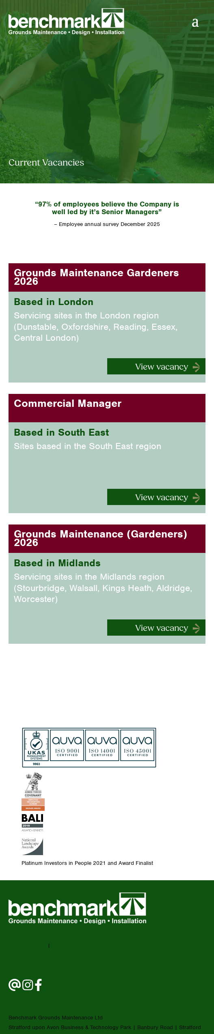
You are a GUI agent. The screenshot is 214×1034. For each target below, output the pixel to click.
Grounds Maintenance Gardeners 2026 (96, 277)
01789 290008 (27, 945)
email (58, 945)
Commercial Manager (67, 403)
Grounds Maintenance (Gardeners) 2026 (100, 538)
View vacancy (161, 367)
